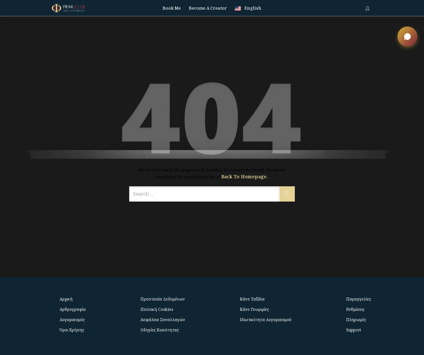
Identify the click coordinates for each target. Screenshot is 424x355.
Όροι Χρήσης (72, 330)
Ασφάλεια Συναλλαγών (162, 319)
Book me (172, 8)
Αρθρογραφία (73, 309)
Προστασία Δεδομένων (162, 299)
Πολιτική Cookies (156, 309)
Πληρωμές (356, 319)
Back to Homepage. (244, 176)
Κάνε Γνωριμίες (254, 309)
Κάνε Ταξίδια (252, 299)
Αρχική (66, 299)
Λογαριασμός (72, 319)
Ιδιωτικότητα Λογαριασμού (266, 319)
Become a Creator (208, 8)
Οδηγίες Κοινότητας (159, 330)
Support (353, 330)
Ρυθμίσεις (355, 309)
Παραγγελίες (358, 299)
